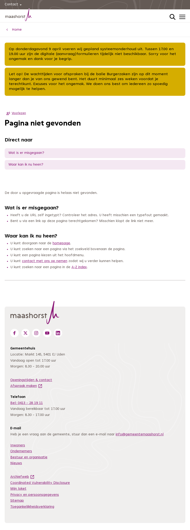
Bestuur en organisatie (28, 457)
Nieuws (16, 463)
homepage (61, 243)
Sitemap (17, 501)
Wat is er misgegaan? (26, 153)
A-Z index (79, 267)
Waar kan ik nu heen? (25, 165)
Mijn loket (18, 489)
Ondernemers (21, 451)
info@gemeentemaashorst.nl (140, 434)
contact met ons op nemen (44, 261)
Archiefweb (22, 477)
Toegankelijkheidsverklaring (32, 507)
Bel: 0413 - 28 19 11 (26, 403)
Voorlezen (15, 113)
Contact (14, 4)
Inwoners (17, 445)
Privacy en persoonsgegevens (34, 495)
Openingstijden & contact (31, 380)
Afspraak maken (26, 386)
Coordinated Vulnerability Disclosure (40, 483)
